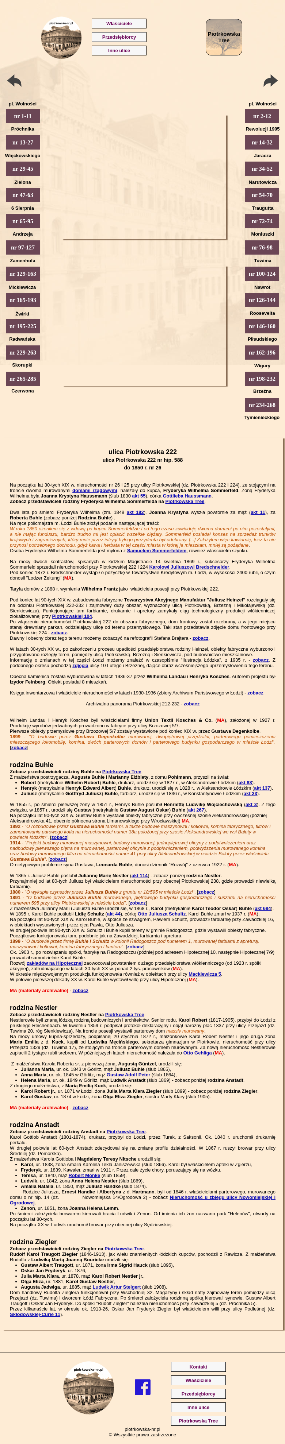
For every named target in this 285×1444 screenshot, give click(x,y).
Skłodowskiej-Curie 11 (35, 1314)
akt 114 (140, 875)
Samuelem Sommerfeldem (157, 550)
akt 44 (114, 914)
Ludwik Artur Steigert (117, 1287)
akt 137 (262, 788)
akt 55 (139, 496)
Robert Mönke (84, 1175)
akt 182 (135, 512)
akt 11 (258, 512)
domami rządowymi (94, 490)
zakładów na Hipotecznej (55, 963)
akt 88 (245, 782)
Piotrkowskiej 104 (72, 616)
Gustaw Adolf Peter (128, 1074)
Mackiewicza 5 (205, 974)
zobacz (59, 632)
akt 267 (196, 810)
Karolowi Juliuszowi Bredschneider (189, 567)
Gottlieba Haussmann (187, 496)
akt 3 (251, 804)
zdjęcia (80, 665)
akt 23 (250, 793)
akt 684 (263, 908)
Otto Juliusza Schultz (162, 914)
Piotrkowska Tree (184, 501)
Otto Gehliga (197, 1053)
